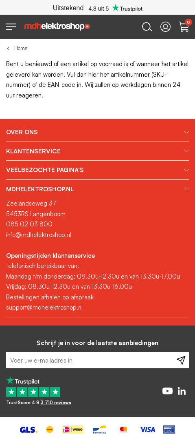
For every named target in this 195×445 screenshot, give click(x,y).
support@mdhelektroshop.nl (44, 307)
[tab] (97, 132)
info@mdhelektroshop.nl (38, 235)
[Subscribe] (181, 360)
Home (20, 48)
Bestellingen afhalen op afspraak (50, 297)
